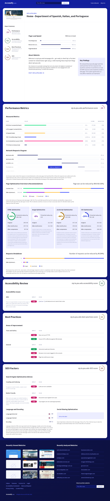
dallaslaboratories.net (63, 462)
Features (14, 483)
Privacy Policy (10, 488)
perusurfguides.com (62, 469)
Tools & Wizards (95, 3)
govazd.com (84, 466)
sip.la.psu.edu (32, 13)
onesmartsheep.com (63, 454)
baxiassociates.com (87, 450)
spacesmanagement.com (88, 458)
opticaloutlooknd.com (63, 450)
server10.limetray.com (87, 477)
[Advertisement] (66, 27)
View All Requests (55, 167)
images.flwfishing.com (87, 462)
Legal (28, 483)
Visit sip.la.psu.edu (36, 73)
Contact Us (22, 483)
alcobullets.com (61, 473)
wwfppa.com (60, 458)
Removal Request (26, 486)
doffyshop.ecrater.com (63, 477)
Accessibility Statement (13, 486)
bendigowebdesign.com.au (64, 466)
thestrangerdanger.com (88, 473)
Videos (8, 483)
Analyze (65, 3)
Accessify (10, 3)
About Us (103, 3)
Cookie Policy (19, 488)
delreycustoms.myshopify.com (90, 454)
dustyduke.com (85, 469)
